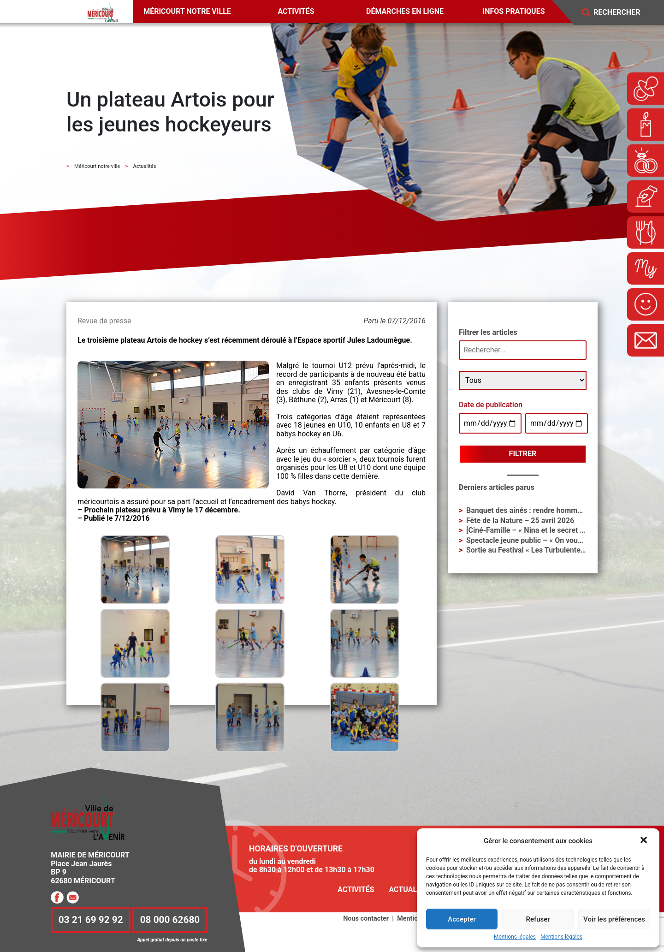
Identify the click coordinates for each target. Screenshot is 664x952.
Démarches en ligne (405, 11)
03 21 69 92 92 (91, 920)
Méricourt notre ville (187, 11)
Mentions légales (515, 937)
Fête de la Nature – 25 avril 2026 (520, 520)
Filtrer (523, 453)
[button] (644, 840)
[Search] (623, 12)
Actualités (410, 889)
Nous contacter (366, 918)
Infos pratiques (514, 11)
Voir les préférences (614, 919)
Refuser (538, 919)
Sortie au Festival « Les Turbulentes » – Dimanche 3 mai (559, 550)
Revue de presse (104, 320)
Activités (296, 11)
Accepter (461, 919)
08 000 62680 (170, 920)
